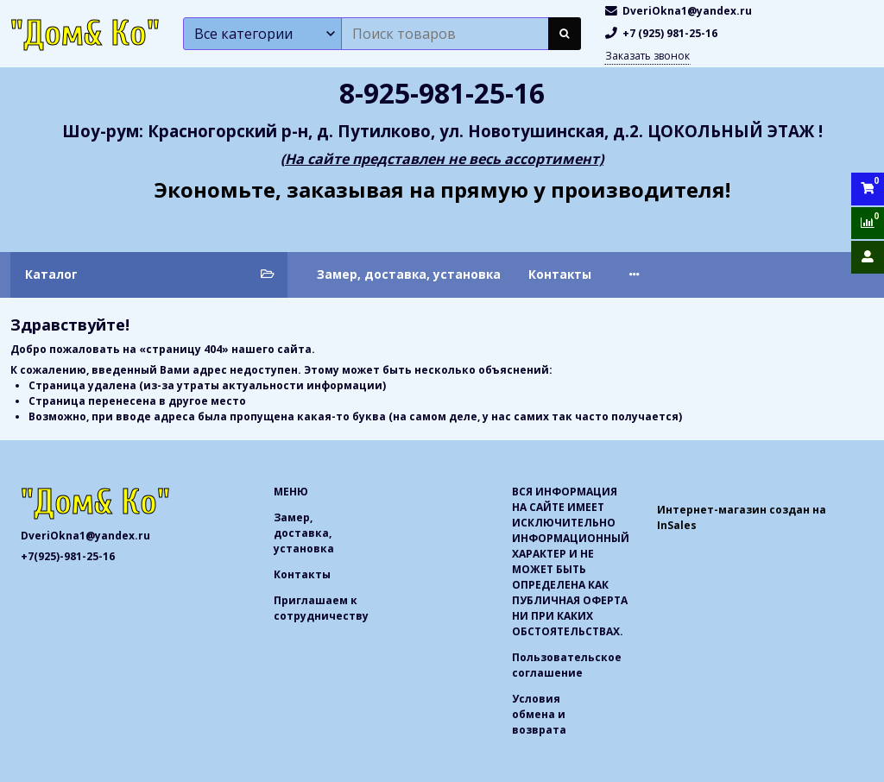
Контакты (559, 274)
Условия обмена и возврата (539, 714)
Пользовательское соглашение (567, 665)
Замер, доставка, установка (409, 274)
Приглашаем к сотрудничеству (721, 274)
